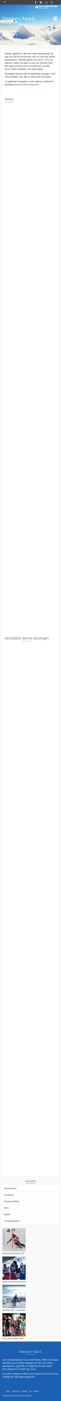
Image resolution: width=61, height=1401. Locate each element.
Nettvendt (28, 1396)
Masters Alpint (18, 18)
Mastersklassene (31, 84)
